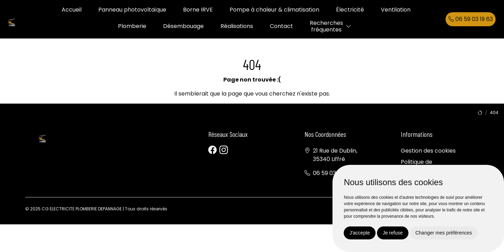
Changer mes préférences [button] (443, 233)
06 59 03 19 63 (470, 19)
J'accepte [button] (359, 233)
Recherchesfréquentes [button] (326, 26)
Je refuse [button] (393, 233)
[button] (348, 26)
